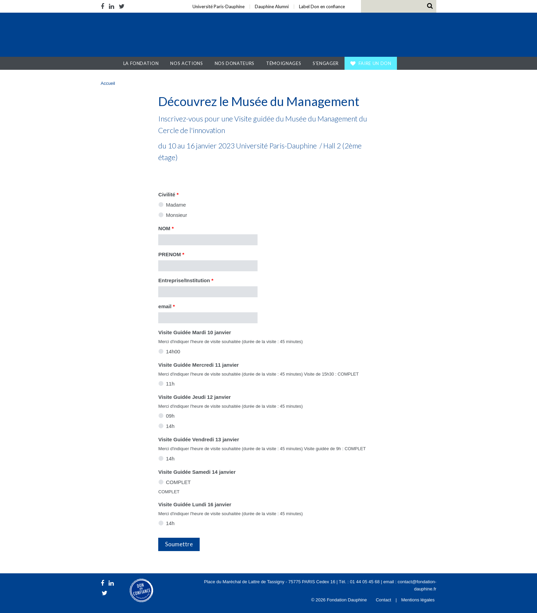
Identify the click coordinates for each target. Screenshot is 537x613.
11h (170, 384)
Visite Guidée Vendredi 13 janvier (198, 439)
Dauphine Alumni (272, 6)
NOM (166, 228)
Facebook (104, 6)
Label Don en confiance (322, 6)
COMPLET (178, 482)
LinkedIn (111, 6)
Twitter (121, 6)
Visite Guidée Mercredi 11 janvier (198, 365)
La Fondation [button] (141, 63)
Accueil (110, 63)
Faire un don (375, 63)
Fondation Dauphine (144, 36)
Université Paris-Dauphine (218, 6)
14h (170, 426)
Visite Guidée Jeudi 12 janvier (194, 397)
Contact (383, 599)
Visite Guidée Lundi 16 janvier (194, 504)
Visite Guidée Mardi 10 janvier (194, 332)
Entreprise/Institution (185, 280)
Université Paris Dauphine (370, 36)
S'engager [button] (326, 63)
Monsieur (176, 215)
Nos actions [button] (186, 63)
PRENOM (171, 254)
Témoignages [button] (283, 63)
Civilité (168, 194)
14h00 (173, 351)
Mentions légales (418, 599)
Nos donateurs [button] (234, 63)
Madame (176, 205)
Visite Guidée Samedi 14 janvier (197, 472)
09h (170, 416)
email (166, 306)
